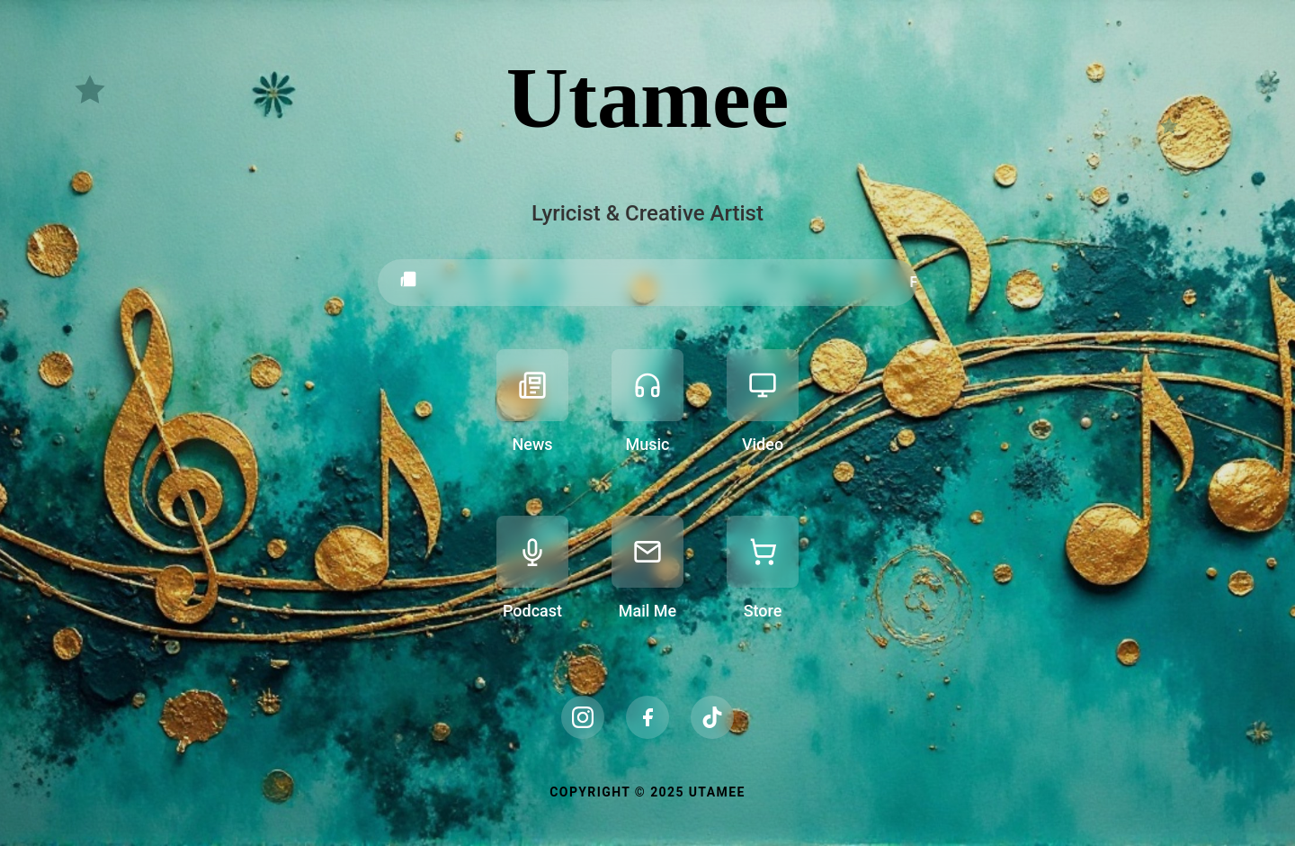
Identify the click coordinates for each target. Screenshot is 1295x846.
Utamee (647, 98)
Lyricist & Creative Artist (647, 213)
